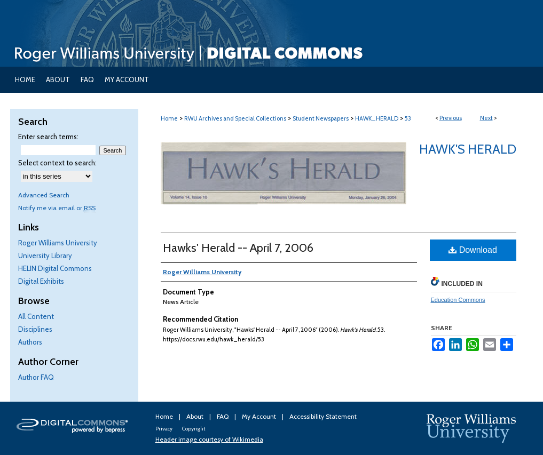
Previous (450, 118)
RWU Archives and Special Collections (235, 118)
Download (472, 249)
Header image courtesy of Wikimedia (209, 439)
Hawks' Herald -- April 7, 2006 (238, 248)
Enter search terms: (48, 136)
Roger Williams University (57, 242)
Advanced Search (43, 195)
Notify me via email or (57, 208)
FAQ (223, 416)
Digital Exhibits (41, 281)
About (195, 416)
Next (486, 118)
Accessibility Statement (323, 416)
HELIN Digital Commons (55, 268)
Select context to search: (57, 162)
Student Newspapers (321, 118)
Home (169, 118)
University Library (45, 255)
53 (408, 118)
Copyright (193, 428)
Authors (30, 342)
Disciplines (35, 329)
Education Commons (458, 300)
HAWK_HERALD (376, 118)
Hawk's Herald (467, 149)
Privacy (164, 428)
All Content (36, 316)
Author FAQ (36, 377)
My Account (260, 416)
